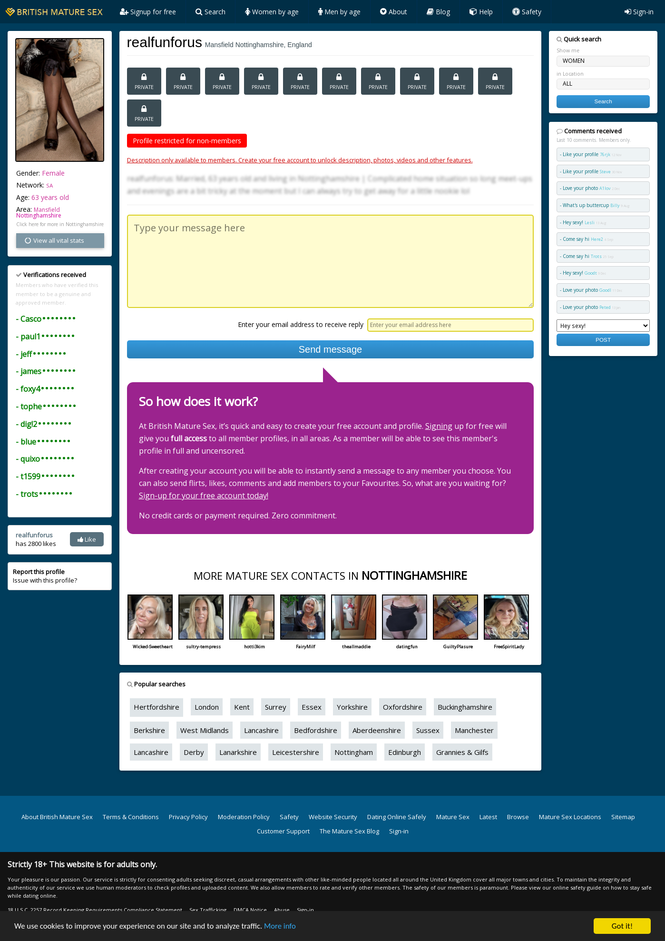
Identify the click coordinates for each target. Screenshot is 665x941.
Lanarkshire (238, 752)
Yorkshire (352, 707)
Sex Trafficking (207, 909)
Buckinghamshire (465, 707)
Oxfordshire (402, 707)
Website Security (333, 816)
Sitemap (623, 816)
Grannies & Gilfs (462, 752)
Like (87, 539)
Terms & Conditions (131, 816)
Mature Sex (452, 816)
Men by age (339, 11)
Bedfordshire (315, 730)
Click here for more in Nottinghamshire (60, 224)
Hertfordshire (156, 707)
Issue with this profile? (45, 575)
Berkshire (149, 730)
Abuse (282, 909)
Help (481, 11)
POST (603, 340)
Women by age (272, 11)
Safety (526, 11)
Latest (488, 816)
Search (210, 11)
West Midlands (204, 730)
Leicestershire (295, 752)
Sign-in (639, 11)
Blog (438, 11)
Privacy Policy (188, 816)
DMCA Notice (250, 909)
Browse (518, 816)
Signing (438, 426)
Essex (312, 707)
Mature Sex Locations (570, 816)
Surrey (275, 707)
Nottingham (353, 752)
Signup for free (148, 11)
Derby (194, 752)
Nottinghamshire (38, 215)
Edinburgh (404, 752)
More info (284, 928)
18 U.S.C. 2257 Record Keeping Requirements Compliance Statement (95, 909)
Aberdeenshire (376, 730)
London (207, 707)
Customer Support (283, 831)
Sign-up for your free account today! (203, 495)
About (393, 11)
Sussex (428, 730)
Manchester (474, 730)
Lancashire (261, 730)
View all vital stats (54, 240)
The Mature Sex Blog (349, 831)
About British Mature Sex (57, 816)
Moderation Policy (244, 816)
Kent (242, 707)
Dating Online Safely (396, 816)
